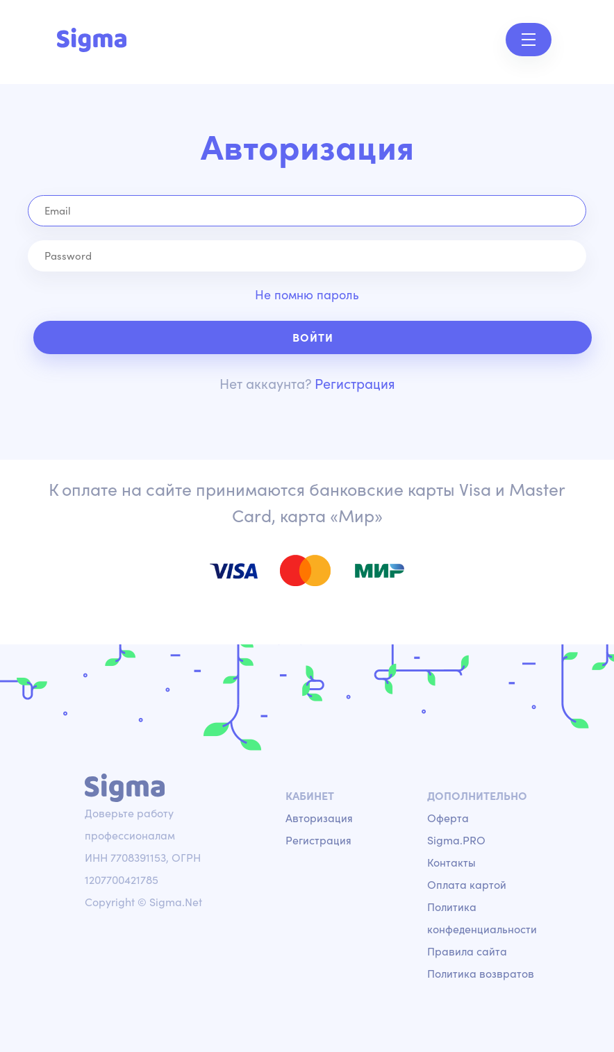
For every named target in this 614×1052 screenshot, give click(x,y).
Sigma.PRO (456, 840)
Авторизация (319, 818)
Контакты (451, 862)
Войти (312, 337)
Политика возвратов (480, 973)
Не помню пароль (307, 294)
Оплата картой (466, 885)
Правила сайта (467, 951)
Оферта (448, 818)
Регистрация (355, 383)
